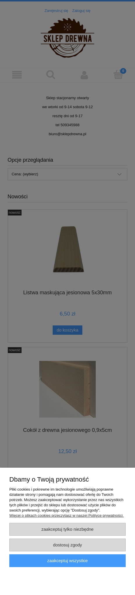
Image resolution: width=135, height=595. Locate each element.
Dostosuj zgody (67, 544)
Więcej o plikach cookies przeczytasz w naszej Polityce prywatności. (66, 515)
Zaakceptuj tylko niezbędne (67, 529)
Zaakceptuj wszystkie (67, 560)
